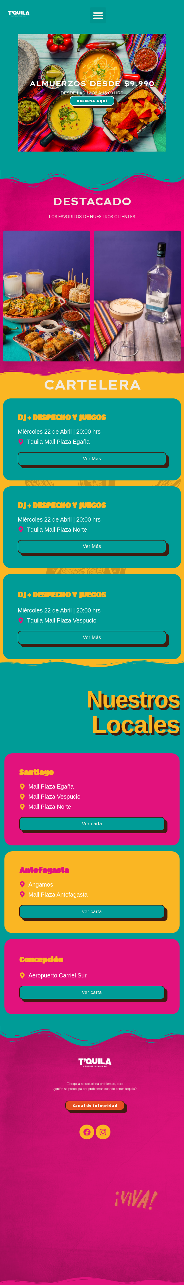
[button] (98, 15)
